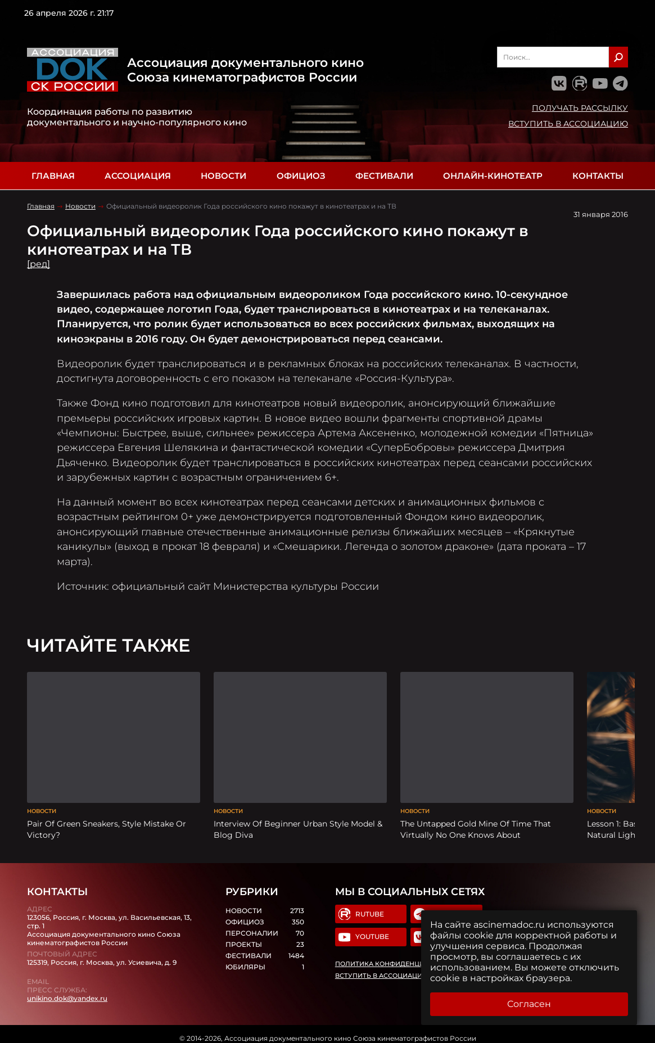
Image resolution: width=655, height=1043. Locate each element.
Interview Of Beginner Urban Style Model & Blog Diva (298, 821)
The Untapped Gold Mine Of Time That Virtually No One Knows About (475, 821)
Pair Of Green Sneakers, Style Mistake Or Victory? (106, 821)
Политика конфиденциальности (396, 957)
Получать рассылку (580, 108)
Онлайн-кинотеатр (493, 175)
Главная (53, 175)
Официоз (301, 175)
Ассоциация (138, 175)
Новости (223, 175)
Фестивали (384, 175)
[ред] (38, 264)
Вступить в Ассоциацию (568, 124)
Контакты (598, 175)
